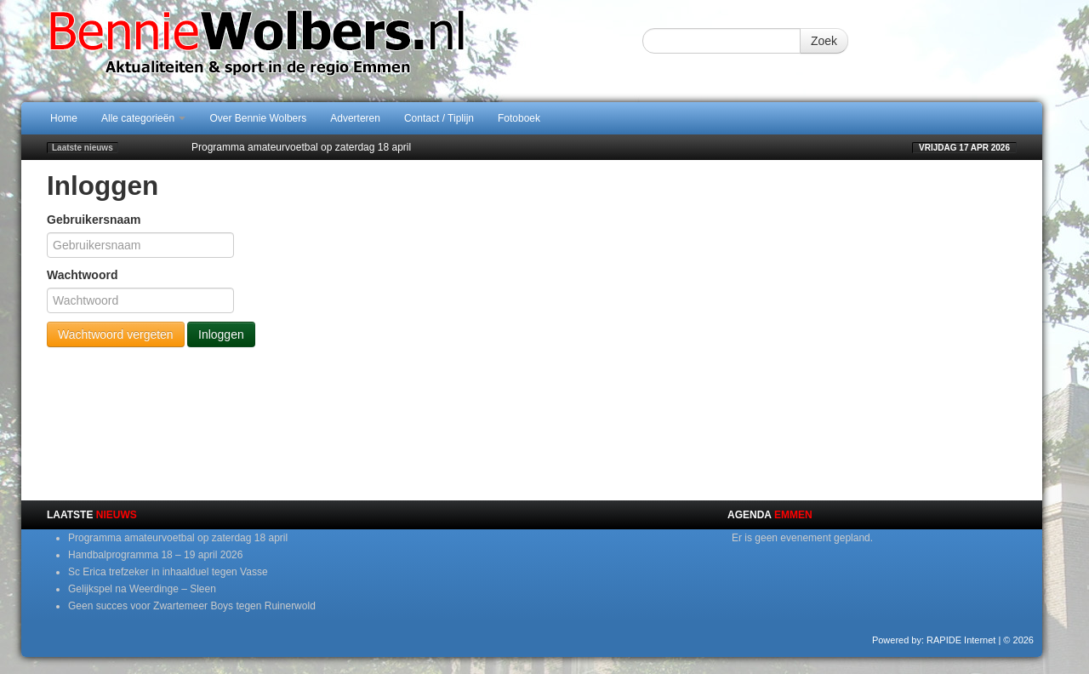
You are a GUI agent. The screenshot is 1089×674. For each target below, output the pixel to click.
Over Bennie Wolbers (257, 118)
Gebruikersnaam (94, 219)
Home (63, 118)
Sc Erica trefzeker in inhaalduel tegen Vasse (168, 572)
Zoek (824, 41)
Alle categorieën (143, 118)
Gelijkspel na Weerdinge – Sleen (142, 589)
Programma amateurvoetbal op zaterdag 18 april (301, 147)
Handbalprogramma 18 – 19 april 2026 (155, 555)
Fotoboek (519, 118)
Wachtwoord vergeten (116, 334)
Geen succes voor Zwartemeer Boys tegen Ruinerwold (192, 606)
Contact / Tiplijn (439, 118)
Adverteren (355, 118)
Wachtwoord (82, 275)
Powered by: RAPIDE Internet (934, 640)
